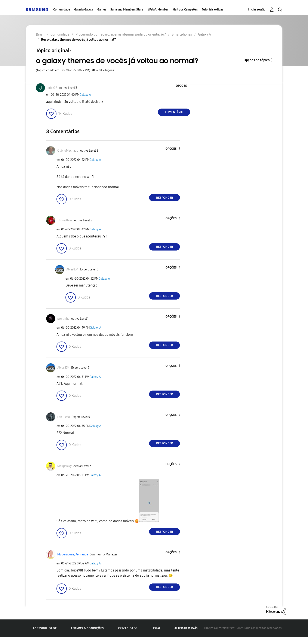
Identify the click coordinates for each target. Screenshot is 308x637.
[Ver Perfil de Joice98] (52, 88)
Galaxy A (85, 95)
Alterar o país (186, 628)
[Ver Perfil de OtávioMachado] (67, 150)
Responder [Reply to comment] (164, 198)
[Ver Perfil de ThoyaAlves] (64, 220)
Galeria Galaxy (83, 9)
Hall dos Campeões (185, 9)
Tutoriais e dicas (212, 9)
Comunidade (61, 9)
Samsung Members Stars (126, 9)
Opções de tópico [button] (257, 60)
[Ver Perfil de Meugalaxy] (64, 466)
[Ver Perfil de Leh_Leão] (63, 417)
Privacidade (128, 628)
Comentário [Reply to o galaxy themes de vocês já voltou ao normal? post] (174, 112)
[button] (182, 86)
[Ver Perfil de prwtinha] (63, 319)
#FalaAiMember (158, 9)
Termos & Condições (87, 628)
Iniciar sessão (256, 9)
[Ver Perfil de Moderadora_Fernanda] (72, 554)
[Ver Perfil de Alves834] (72, 269)
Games (101, 9)
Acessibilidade (45, 628)
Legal (156, 628)
